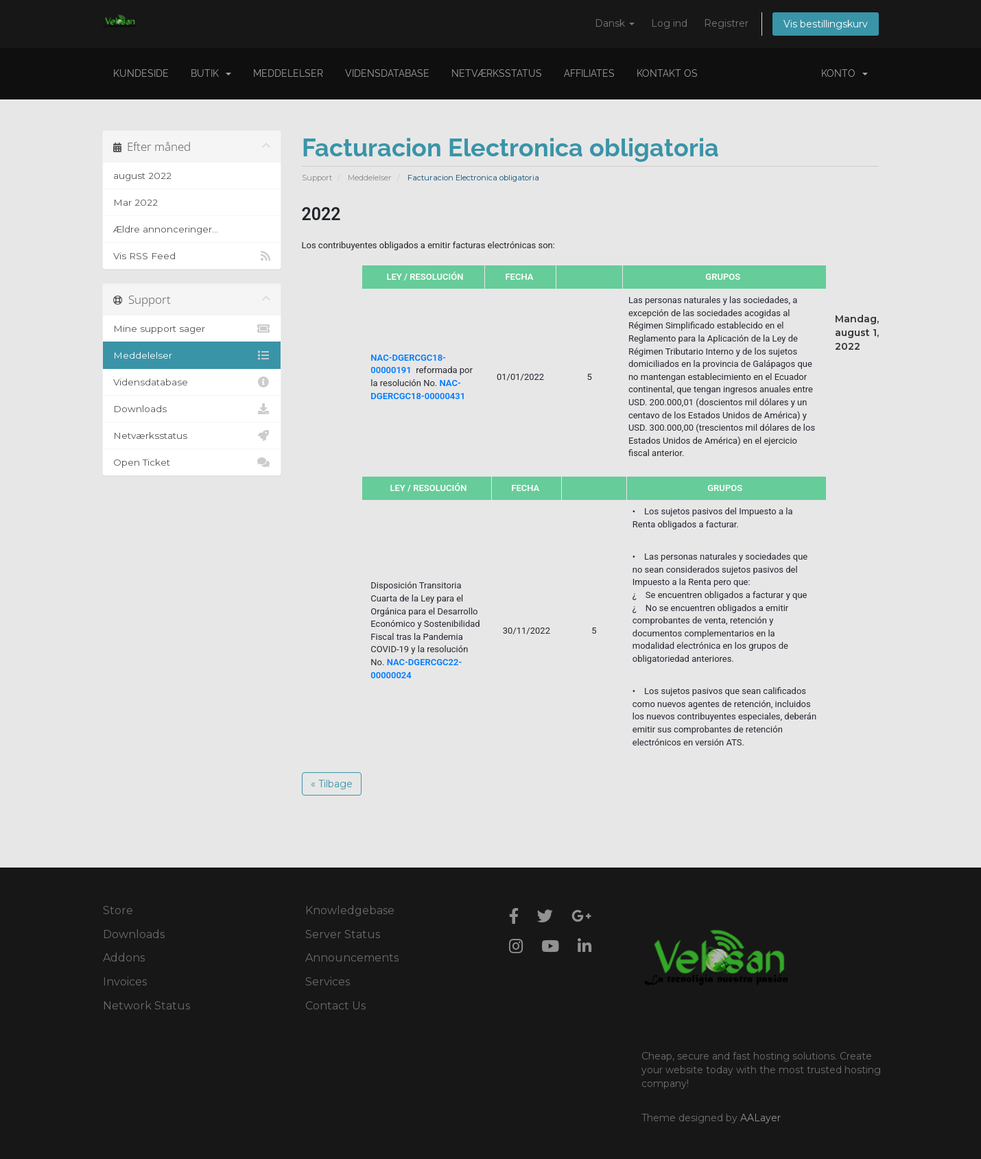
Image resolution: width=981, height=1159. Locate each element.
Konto (844, 73)
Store (118, 910)
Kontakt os (667, 73)
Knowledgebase (349, 910)
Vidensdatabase (387, 73)
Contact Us (335, 1005)
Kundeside (141, 73)
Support (317, 177)
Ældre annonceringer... (165, 229)
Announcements (352, 957)
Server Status (342, 934)
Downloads (191, 409)
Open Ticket (191, 462)
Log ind (669, 23)
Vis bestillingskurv (825, 24)
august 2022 (142, 175)
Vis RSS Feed (191, 256)
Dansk (615, 23)
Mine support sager (191, 328)
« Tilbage (332, 784)
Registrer (726, 23)
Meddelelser (288, 73)
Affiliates (589, 73)
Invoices (125, 981)
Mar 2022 (135, 202)
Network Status (146, 1005)
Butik (211, 73)
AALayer (760, 1118)
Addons (124, 957)
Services (327, 981)
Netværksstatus (496, 73)
